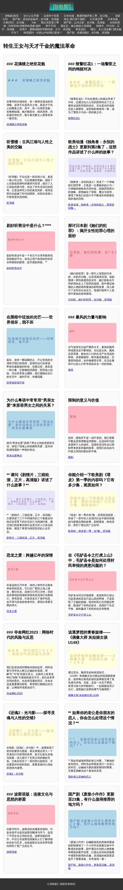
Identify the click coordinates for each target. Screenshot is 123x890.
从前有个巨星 (51, 15)
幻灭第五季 (96, 19)
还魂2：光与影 (15, 773)
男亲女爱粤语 (14, 455)
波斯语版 (12, 852)
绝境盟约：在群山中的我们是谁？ (43, 32)
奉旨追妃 (81, 29)
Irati (34, 22)
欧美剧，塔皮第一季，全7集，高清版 (89, 531)
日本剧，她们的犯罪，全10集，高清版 (90, 299)
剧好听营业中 (14, 268)
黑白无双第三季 (50, 22)
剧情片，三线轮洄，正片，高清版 (26, 537)
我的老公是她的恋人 (79, 776)
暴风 (70, 370)
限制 (70, 457)
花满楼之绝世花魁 (17, 124)
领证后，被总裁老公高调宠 (76, 26)
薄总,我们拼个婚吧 (74, 19)
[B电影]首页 (12, 15)
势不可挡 (51, 26)
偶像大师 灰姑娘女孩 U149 (83, 695)
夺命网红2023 (15, 693)
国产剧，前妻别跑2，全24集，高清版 (88, 32)
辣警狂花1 (74, 118)
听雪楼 (10, 203)
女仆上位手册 (31, 15)
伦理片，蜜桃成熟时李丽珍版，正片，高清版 (45, 29)
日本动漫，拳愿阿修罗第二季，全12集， (87, 15)
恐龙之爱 (12, 611)
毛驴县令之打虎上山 (79, 614)
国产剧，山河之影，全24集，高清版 (84, 22)
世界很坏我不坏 (16, 382)
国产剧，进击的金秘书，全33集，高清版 (36, 19)
